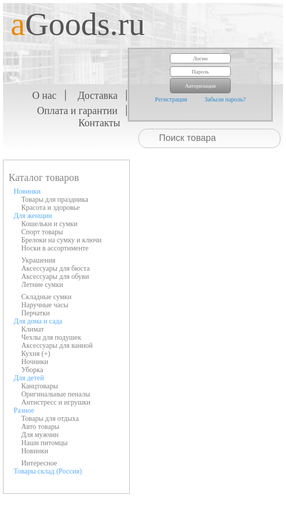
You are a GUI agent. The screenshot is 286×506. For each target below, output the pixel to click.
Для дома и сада (38, 321)
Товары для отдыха (50, 418)
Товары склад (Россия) (48, 471)
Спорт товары (42, 232)
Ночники (34, 362)
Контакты (99, 122)
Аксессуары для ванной (57, 345)
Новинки (27, 191)
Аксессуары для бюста (55, 268)
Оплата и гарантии (77, 110)
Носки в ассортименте (55, 248)
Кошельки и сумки (49, 224)
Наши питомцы (44, 443)
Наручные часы (44, 305)
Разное (24, 410)
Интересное (39, 463)
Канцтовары (39, 386)
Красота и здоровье (50, 207)
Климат (32, 329)
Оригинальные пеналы (55, 394)
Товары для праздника (54, 199)
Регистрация (171, 99)
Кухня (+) (35, 353)
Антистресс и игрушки (55, 402)
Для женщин (33, 216)
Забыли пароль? (224, 99)
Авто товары (40, 426)
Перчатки (35, 313)
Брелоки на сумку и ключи (61, 240)
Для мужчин (40, 435)
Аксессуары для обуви (55, 276)
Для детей (29, 378)
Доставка (98, 95)
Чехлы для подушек (51, 337)
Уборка (32, 370)
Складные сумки (46, 297)
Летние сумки (42, 284)
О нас (44, 95)
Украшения (38, 260)
